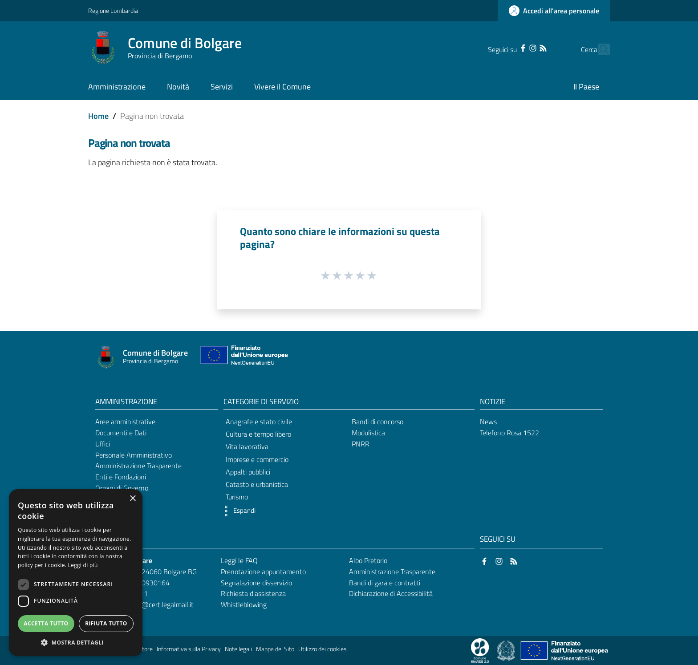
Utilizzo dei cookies (322, 649)
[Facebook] (507, 47)
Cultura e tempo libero (258, 434)
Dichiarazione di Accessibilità (391, 593)
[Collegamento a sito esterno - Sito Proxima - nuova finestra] (480, 649)
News (488, 421)
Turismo (237, 496)
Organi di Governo (121, 488)
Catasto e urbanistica (257, 484)
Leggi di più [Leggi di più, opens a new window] (83, 565)
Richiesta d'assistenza (253, 593)
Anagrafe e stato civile (259, 421)
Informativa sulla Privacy (189, 649)
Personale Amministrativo (133, 455)
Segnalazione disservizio (256, 582)
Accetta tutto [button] (46, 623)
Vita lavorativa (247, 446)
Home (98, 116)
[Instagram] (517, 47)
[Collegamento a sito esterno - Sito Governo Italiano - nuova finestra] (506, 649)
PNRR (360, 443)
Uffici (102, 443)
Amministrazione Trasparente (138, 465)
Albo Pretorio (368, 560)
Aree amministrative (125, 421)
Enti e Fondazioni (120, 476)
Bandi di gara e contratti (384, 582)
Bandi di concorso (377, 421)
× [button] (132, 498)
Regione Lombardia (113, 10)
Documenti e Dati (120, 432)
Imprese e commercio (257, 459)
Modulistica (368, 432)
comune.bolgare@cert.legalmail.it (144, 604)
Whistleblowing (244, 604)
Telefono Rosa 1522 (509, 432)
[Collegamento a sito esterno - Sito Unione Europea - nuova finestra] (243, 357)
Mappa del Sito (275, 649)
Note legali (238, 649)
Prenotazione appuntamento (263, 571)
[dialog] (75, 572)
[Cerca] (599, 49)
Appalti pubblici (248, 471)
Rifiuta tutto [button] (106, 623)
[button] (237, 511)
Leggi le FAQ (239, 560)
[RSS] (527, 47)
